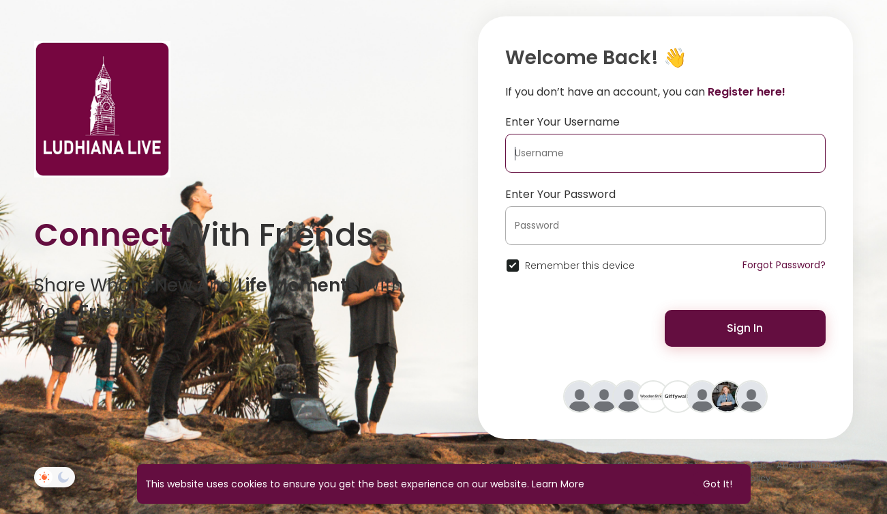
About (790, 465)
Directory (831, 465)
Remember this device (580, 265)
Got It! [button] (717, 484)
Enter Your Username (562, 122)
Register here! (746, 92)
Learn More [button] (558, 484)
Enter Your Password (560, 194)
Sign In (745, 328)
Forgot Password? (784, 265)
